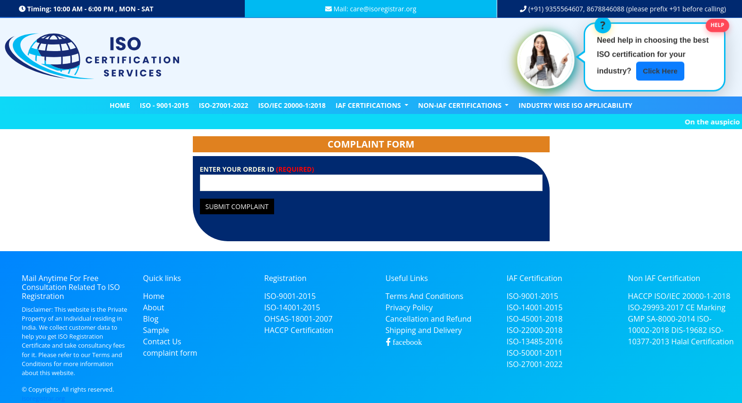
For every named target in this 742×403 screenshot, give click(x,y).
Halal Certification (702, 341)
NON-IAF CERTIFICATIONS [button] (460, 105)
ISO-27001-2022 (224, 105)
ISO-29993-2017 (656, 307)
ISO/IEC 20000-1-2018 (692, 296)
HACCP (640, 296)
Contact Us (162, 341)
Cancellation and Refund (429, 319)
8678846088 (605, 8)
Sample (156, 330)
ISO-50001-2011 (534, 353)
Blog (151, 319)
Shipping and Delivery (424, 330)
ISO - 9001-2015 (164, 105)
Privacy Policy (409, 307)
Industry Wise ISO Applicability (575, 105)
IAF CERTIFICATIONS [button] (369, 105)
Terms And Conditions (425, 296)
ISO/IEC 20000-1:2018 (292, 105)
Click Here (660, 70)
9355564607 (563, 8)
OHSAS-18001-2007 (298, 319)
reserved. (101, 389)
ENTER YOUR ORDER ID (257, 169)
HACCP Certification (298, 330)
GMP (636, 319)
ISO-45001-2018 (534, 319)
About (153, 307)
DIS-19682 (689, 330)
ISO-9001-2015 (290, 296)
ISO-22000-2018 (534, 330)
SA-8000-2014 (671, 319)
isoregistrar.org (43, 398)
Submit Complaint (237, 206)
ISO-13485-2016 (534, 341)
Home (120, 105)
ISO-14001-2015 (292, 307)
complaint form (170, 353)
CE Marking (705, 307)
